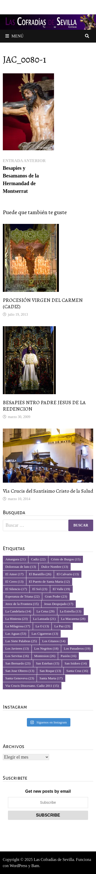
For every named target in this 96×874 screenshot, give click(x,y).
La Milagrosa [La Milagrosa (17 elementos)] (17, 626)
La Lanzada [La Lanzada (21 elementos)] (44, 619)
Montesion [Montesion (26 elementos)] (45, 656)
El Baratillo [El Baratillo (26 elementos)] (40, 574)
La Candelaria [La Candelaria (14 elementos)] (18, 611)
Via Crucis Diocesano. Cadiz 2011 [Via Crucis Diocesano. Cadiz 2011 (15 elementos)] (32, 686)
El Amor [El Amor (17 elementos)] (14, 574)
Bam (35, 865)
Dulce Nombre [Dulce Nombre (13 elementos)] (54, 567)
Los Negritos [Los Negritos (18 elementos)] (46, 648)
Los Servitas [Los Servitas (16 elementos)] (17, 656)
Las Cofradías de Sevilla (54, 859)
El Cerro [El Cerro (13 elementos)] (14, 581)
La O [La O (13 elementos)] (42, 626)
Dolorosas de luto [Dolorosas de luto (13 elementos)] (20, 567)
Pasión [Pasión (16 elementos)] (68, 656)
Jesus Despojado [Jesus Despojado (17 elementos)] (58, 604)
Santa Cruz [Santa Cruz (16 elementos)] (77, 671)
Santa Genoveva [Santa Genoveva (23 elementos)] (19, 678)
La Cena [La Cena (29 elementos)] (45, 611)
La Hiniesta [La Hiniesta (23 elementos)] (16, 619)
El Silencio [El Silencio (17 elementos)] (16, 589)
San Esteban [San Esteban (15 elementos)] (47, 663)
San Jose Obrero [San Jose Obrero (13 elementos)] (19, 671)
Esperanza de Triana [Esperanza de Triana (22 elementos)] (22, 596)
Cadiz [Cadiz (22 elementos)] (38, 559)
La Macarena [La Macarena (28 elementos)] (73, 619)
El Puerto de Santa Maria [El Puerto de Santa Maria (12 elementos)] (49, 581)
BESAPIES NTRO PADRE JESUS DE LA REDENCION (44, 405)
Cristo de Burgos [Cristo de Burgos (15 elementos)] (66, 559)
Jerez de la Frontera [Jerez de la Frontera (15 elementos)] (22, 604)
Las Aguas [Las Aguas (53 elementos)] (15, 633)
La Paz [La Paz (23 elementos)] (62, 626)
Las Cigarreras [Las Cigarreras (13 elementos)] (44, 633)
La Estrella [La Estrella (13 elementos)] (70, 611)
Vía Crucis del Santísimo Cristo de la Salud (48, 491)
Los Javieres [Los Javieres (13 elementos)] (17, 648)
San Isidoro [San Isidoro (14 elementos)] (76, 663)
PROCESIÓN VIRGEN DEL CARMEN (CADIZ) (43, 303)
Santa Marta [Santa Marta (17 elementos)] (50, 678)
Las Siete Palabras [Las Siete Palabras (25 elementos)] (21, 641)
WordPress (18, 865)
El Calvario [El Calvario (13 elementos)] (68, 574)
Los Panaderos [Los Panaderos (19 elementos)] (77, 648)
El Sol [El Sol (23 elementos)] (39, 589)
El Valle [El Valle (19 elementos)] (61, 589)
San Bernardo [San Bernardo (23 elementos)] (17, 663)
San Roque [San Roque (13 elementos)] (50, 671)
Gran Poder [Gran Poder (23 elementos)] (56, 596)
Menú (14, 36)
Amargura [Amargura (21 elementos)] (15, 559)
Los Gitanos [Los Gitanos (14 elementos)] (53, 641)
